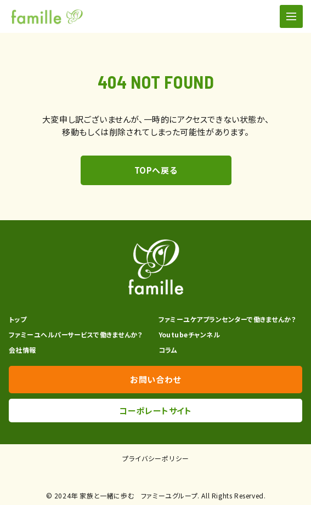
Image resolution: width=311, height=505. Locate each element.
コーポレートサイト (155, 410)
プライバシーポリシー (155, 458)
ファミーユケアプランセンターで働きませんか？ (227, 319)
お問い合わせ (155, 379)
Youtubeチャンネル (189, 334)
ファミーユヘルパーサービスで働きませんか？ (75, 334)
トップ (17, 319)
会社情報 (22, 349)
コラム (168, 349)
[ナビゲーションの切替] (291, 16)
